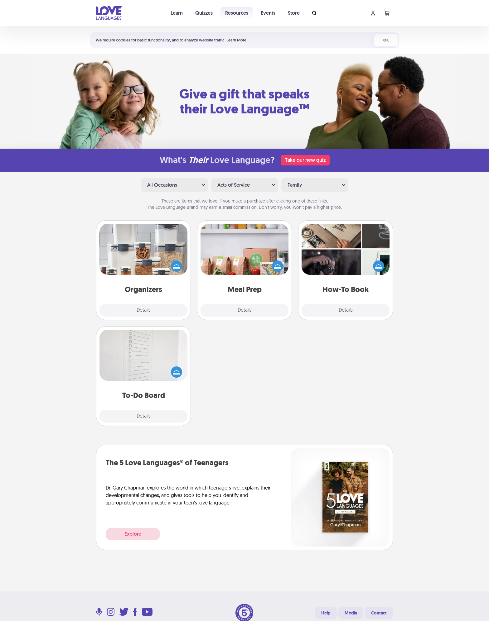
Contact (379, 613)
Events (268, 13)
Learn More (236, 40)
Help (326, 613)
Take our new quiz (305, 160)
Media (351, 613)
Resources (236, 13)
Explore (132, 534)
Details (144, 310)
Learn (177, 13)
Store (294, 13)
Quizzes (204, 13)
